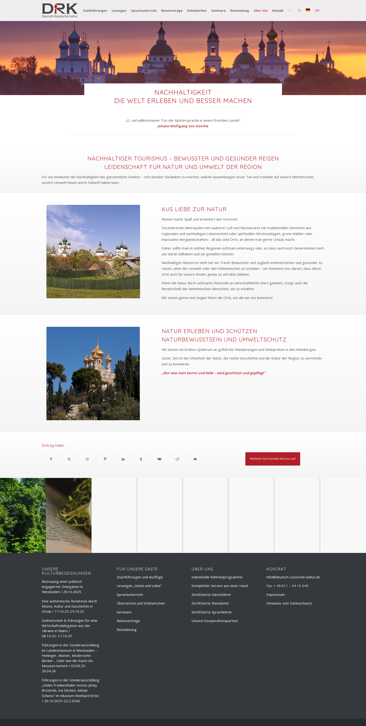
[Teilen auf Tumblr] (141, 459)
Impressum (275, 594)
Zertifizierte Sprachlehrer (211, 612)
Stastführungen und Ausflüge (140, 577)
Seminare (124, 612)
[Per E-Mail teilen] (195, 459)
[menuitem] (95, 10)
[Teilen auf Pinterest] (105, 459)
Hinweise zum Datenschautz (289, 603)
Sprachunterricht (130, 594)
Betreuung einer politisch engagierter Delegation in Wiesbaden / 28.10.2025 (62, 586)
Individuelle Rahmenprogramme (217, 577)
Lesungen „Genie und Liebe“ (139, 585)
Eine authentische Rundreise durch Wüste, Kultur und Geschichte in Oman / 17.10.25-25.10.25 (69, 606)
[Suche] (299, 10)
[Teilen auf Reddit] (177, 459)
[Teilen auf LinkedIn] (123, 459)
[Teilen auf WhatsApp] (87, 459)
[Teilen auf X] (69, 459)
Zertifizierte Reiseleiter (210, 603)
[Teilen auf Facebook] (51, 459)
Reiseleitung (127, 629)
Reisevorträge (128, 620)
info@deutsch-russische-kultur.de (293, 577)
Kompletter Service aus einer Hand (219, 585)
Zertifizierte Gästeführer (211, 594)
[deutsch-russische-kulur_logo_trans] (60, 10)
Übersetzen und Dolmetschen (141, 603)
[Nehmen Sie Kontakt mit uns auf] (272, 459)
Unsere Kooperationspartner (214, 620)
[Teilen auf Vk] (159, 459)
